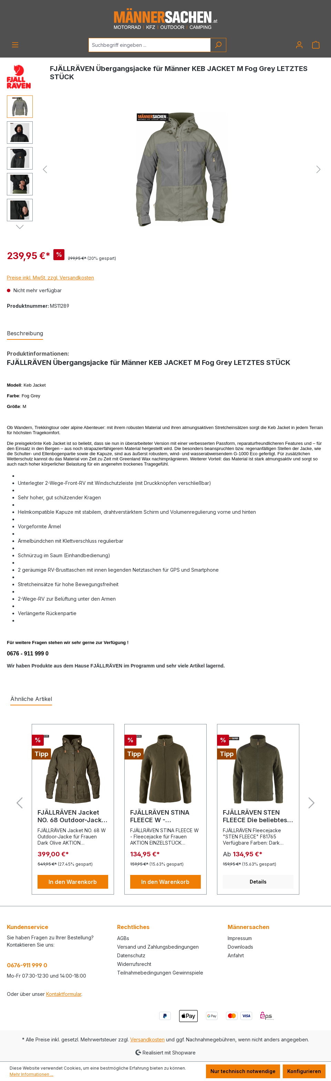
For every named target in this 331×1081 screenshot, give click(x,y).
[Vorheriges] (45, 169)
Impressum (240, 938)
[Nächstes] (318, 169)
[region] (165, 169)
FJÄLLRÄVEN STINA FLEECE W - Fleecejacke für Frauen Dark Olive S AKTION (165, 816)
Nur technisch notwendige (243, 1071)
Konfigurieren (304, 1071)
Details (258, 882)
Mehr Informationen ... (31, 1074)
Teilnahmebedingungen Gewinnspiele (160, 973)
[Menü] (15, 45)
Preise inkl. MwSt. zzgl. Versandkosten (50, 278)
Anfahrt (236, 955)
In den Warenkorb (73, 881)
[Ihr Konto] (299, 45)
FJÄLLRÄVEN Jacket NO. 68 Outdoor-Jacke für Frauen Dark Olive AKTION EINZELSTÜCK (71, 816)
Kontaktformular (63, 994)
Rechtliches (133, 927)
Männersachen (248, 927)
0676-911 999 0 (27, 965)
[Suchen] (218, 45)
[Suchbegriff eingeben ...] (149, 45)
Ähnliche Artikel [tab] (31, 698)
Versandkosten (147, 1039)
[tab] (25, 333)
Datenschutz (131, 955)
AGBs (123, 938)
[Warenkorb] (316, 45)
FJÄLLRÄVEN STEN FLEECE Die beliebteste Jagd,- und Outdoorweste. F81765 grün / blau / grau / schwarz (258, 816)
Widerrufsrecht (134, 964)
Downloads (240, 947)
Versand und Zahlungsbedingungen (158, 947)
